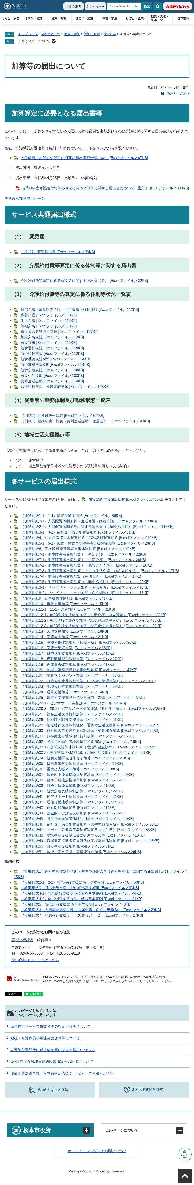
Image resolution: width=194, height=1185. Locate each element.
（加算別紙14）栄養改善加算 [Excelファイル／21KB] (64, 637)
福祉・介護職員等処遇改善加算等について (45, 1038)
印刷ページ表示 (177, 93)
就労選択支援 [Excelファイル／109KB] (52, 348)
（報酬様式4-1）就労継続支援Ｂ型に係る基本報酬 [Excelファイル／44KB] (81, 893)
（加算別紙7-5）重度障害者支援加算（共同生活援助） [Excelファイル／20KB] (85, 582)
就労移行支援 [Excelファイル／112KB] (52, 354)
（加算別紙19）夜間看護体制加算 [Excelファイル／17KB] (68, 664)
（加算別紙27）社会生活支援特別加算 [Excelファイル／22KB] (72, 714)
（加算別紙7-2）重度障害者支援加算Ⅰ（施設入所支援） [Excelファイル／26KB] (87, 565)
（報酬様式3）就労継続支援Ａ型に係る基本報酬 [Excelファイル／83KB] (80, 888)
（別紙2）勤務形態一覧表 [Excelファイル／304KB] (62, 416)
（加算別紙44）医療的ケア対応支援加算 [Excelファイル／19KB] (73, 813)
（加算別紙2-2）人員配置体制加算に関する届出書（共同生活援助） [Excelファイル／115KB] (97, 527)
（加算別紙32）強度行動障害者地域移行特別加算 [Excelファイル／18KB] (81, 742)
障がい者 (110, 34)
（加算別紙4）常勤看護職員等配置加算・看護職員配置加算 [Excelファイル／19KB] (89, 538)
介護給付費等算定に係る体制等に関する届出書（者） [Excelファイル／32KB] (84, 281)
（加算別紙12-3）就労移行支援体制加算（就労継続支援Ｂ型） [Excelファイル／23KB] (92, 626)
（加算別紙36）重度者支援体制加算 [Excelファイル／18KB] (70, 769)
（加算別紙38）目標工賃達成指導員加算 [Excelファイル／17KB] (73, 780)
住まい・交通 (84, 18)
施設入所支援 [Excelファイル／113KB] (52, 337)
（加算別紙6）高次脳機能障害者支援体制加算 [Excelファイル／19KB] (78, 549)
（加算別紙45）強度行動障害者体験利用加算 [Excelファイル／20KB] (77, 819)
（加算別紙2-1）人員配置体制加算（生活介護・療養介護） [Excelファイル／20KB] (89, 521)
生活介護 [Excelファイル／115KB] (49, 321)
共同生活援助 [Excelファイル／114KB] (52, 381)
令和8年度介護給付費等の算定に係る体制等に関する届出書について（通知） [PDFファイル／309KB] (105, 188)
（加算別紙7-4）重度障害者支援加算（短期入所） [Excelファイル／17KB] (81, 576)
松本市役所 (37, 1130)
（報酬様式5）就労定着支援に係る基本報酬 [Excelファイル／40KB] (76, 904)
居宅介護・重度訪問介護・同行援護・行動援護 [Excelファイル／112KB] (80, 310)
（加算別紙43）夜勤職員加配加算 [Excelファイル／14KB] (68, 808)
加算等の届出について (34, 41)
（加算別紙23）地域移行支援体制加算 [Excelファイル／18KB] (72, 686)
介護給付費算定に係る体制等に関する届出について (52, 1050)
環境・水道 (109, 18)
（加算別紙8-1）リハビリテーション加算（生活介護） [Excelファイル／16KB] (85, 587)
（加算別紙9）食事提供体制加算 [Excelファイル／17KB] (67, 598)
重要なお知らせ (179, 6)
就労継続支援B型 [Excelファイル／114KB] (55, 365)
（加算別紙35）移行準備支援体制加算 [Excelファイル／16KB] (72, 764)
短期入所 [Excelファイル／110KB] (49, 326)
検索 (157, 6)
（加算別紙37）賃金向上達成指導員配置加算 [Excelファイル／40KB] (77, 775)
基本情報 (183, 18)
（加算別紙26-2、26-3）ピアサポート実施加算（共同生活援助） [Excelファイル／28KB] (93, 708)
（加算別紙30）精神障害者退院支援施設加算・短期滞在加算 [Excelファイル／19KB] (90, 731)
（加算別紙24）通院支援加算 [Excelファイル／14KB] (64, 692)
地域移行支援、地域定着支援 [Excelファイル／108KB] (65, 387)
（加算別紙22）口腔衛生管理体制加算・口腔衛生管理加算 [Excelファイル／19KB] (88, 681)
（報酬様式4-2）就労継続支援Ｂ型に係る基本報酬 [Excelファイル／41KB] (81, 899)
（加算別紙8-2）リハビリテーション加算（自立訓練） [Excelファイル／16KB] (85, 593)
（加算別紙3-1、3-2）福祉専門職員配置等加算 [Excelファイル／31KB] (79, 532)
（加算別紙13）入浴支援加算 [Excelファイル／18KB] (64, 631)
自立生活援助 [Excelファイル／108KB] (52, 376)
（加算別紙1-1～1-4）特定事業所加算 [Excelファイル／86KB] (71, 516)
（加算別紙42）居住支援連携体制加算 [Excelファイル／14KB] (72, 802)
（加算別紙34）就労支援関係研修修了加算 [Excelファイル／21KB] (75, 758)
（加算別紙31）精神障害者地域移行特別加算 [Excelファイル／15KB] (77, 736)
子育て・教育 (34, 18)
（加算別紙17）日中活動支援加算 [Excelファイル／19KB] (68, 653)
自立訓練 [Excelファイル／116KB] (49, 343)
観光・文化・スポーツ (160, 18)
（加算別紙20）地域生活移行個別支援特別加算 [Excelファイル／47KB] (79, 670)
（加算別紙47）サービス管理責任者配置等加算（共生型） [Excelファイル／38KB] (88, 830)
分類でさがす (50, 34)
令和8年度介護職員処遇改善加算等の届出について (51, 1062)
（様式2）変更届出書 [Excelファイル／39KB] (58, 252)
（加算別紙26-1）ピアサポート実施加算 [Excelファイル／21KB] (73, 703)
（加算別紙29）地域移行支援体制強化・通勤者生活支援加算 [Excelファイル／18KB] (90, 725)
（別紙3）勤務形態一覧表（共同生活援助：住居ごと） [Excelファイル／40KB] (85, 421)
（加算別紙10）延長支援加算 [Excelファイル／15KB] (64, 604)
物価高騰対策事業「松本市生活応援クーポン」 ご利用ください (62, 1073)
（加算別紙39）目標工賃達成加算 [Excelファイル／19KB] (68, 786)
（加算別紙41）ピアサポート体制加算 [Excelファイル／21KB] (72, 797)
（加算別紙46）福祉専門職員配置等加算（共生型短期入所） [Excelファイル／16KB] (90, 824)
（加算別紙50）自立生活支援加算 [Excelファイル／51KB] (68, 846)
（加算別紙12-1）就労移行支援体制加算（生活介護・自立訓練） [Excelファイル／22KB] (93, 615)
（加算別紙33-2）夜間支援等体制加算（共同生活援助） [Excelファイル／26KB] (86, 753)
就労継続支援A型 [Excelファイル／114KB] (55, 359)
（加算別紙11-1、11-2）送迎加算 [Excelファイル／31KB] (68, 609)
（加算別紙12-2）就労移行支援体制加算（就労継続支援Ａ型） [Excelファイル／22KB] (92, 620)
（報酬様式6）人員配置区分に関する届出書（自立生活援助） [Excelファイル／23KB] (91, 910)
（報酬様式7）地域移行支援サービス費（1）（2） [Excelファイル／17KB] (82, 915)
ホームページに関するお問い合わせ (97, 1151)
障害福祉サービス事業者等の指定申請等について (50, 1026)
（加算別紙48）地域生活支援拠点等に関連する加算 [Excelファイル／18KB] (83, 835)
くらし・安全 (10, 18)
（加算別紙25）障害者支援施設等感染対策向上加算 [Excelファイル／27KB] (83, 697)
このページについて (121, 1130)
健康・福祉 (59, 18)
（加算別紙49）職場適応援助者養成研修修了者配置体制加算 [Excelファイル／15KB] (90, 841)
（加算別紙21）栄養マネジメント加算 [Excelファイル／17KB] (72, 675)
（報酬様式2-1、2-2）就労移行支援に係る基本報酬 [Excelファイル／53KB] (82, 882)
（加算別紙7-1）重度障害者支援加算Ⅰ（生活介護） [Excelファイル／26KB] (83, 560)
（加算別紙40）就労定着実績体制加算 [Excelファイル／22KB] (72, 791)
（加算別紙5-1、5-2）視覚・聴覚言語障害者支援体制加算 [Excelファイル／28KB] (88, 543)
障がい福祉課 (22, 940)
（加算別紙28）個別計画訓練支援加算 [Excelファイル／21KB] (72, 720)
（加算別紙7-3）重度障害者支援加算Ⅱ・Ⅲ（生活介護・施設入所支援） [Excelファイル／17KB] (100, 571)
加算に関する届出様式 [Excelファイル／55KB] (126, 499)
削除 (54, 41)
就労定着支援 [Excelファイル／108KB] (52, 370)
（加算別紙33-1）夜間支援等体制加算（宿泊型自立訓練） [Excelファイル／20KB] (88, 747)
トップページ (28, 34)
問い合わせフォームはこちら (35, 960)
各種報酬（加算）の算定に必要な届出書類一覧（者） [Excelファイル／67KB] (84, 158)
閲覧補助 (75, 6)
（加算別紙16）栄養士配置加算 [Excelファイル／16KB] (66, 648)
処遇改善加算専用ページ (25, 198)
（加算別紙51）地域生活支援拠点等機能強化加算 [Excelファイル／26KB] (81, 852)
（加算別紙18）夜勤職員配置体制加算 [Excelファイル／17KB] (72, 659)
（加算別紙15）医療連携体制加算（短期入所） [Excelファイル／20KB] (79, 642)
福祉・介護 (92, 34)
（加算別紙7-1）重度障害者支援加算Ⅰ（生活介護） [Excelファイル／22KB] (83, 554)
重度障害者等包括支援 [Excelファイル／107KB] (60, 332)
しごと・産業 (135, 18)
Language (98, 6)
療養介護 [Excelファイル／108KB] (49, 315)
